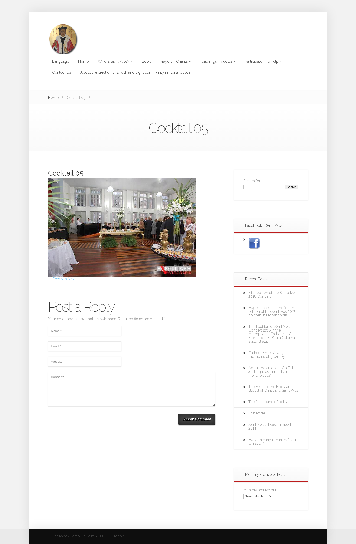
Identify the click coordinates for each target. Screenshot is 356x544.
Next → (74, 279)
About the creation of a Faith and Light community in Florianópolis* (271, 372)
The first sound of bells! (267, 402)
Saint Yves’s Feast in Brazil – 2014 (271, 426)
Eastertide (256, 413)
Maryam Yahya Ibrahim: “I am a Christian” (273, 441)
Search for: (252, 181)
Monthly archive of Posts (263, 490)
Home (53, 97)
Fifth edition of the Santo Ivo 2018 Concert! (271, 294)
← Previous (57, 279)
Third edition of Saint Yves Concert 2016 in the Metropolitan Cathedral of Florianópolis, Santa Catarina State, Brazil (271, 334)
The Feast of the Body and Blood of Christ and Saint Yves (273, 388)
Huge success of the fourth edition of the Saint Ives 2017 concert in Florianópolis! (271, 311)
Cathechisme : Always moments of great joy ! (267, 355)
